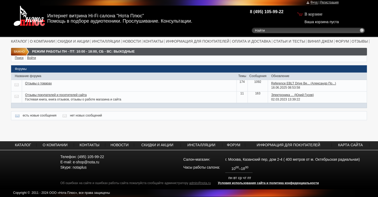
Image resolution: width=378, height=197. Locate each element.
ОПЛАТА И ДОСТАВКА (251, 41)
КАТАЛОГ (19, 41)
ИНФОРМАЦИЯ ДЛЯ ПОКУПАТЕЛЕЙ (197, 41)
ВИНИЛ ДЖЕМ (320, 41)
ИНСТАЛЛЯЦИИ (106, 41)
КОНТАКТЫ (153, 41)
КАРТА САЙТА (350, 145)
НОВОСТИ (132, 41)
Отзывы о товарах (38, 83)
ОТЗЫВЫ (359, 41)
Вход (314, 2)
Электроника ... (292, 95)
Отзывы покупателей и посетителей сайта (56, 95)
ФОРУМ (342, 41)
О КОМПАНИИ (42, 41)
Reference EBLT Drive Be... (303, 83)
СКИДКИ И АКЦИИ (73, 41)
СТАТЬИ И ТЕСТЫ (289, 41)
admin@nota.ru (200, 183)
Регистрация (329, 2)
